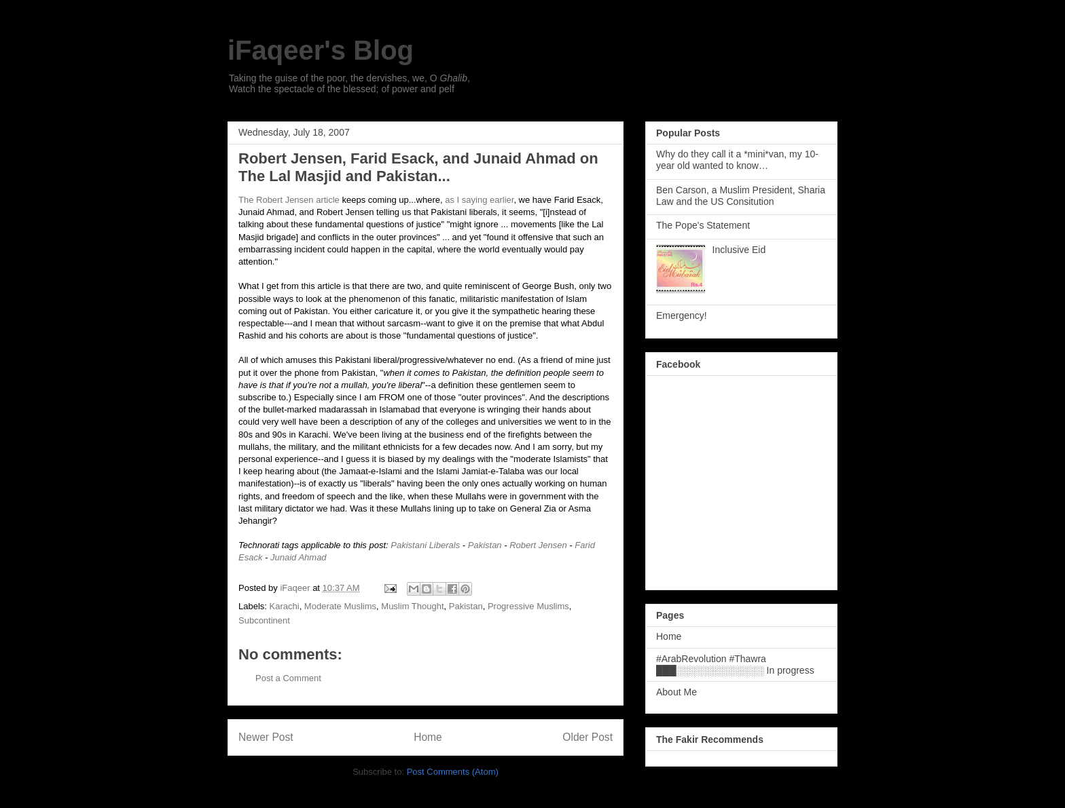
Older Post (587, 737)
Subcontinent (264, 620)
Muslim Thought (412, 606)
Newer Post (265, 737)
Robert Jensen (538, 545)
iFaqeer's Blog (321, 50)
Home (428, 737)
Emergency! (681, 315)
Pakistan (485, 545)
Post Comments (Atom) (453, 772)
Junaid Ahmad (298, 557)
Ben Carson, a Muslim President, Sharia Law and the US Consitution (740, 196)
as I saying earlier (479, 200)
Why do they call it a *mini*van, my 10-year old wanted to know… (737, 160)
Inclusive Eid (739, 249)
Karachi (285, 606)
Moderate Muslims (340, 606)
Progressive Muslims (528, 606)
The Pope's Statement (703, 225)
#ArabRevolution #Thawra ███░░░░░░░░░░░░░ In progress (735, 664)
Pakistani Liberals (425, 545)
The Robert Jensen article (289, 200)
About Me (676, 692)
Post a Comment (288, 678)
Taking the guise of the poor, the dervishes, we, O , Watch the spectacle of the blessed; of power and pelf (349, 83)
